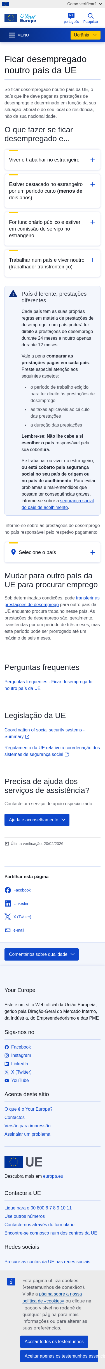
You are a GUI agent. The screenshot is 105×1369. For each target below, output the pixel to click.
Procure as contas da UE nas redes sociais (47, 1261)
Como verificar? (84, 3)
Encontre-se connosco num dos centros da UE (50, 1233)
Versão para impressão (27, 1125)
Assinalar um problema (27, 1134)
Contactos (14, 1117)
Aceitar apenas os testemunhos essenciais (61, 1356)
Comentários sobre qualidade (42, 954)
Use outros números (24, 1216)
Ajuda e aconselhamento (37, 820)
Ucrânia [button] (85, 35)
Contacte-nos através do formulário (39, 1224)
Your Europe (19, 990)
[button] (52, 160)
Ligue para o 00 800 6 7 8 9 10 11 (38, 1208)
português (71, 18)
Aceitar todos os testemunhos (54, 1341)
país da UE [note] (77, 89)
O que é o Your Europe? (28, 1109)
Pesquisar (90, 18)
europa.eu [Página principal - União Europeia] (53, 1176)
